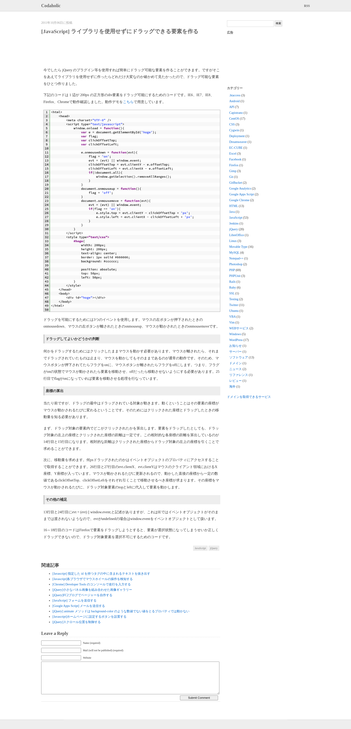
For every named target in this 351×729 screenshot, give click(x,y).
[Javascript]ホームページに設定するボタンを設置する (89, 616)
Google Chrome (239, 200)
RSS (307, 6)
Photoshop (235, 264)
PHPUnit (235, 276)
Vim (232, 322)
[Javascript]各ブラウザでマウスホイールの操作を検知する (92, 579)
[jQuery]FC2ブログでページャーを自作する (82, 595)
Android (234, 101)
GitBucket (235, 182)
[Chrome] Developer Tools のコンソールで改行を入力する (91, 584)
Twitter (233, 305)
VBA (232, 316)
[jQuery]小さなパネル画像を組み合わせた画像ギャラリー (92, 589)
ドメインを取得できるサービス (249, 397)
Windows (235, 334)
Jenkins (234, 223)
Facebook (235, 159)
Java (232, 212)
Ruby (232, 287)
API (231, 107)
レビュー (235, 380)
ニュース (235, 369)
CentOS (234, 118)
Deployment (237, 136)
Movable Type (238, 246)
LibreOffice (236, 235)
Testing (233, 299)
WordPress (236, 340)
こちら (128, 102)
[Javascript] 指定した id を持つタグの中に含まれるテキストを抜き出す (101, 573)
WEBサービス (239, 328)
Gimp (232, 171)
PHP (232, 270)
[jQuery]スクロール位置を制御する (76, 622)
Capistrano (236, 112)
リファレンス (238, 375)
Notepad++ (236, 258)
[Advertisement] (124, 51)
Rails (232, 281)
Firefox (233, 165)
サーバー (235, 351)
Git (231, 177)
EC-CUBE (236, 147)
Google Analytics (240, 188)
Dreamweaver (238, 142)
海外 (232, 386)
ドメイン (235, 363)
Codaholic (51, 5)
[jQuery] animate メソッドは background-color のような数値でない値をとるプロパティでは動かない (120, 611)
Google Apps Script (241, 194)
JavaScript (200, 548)
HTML (233, 206)
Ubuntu (234, 311)
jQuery (214, 548)
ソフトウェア (238, 357)
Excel (232, 153)
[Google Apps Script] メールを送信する (78, 606)
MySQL (234, 252)
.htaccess (234, 95)
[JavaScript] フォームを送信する (74, 600)
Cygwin (234, 130)
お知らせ (235, 345)
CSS (232, 124)
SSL (232, 293)
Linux (233, 241)
